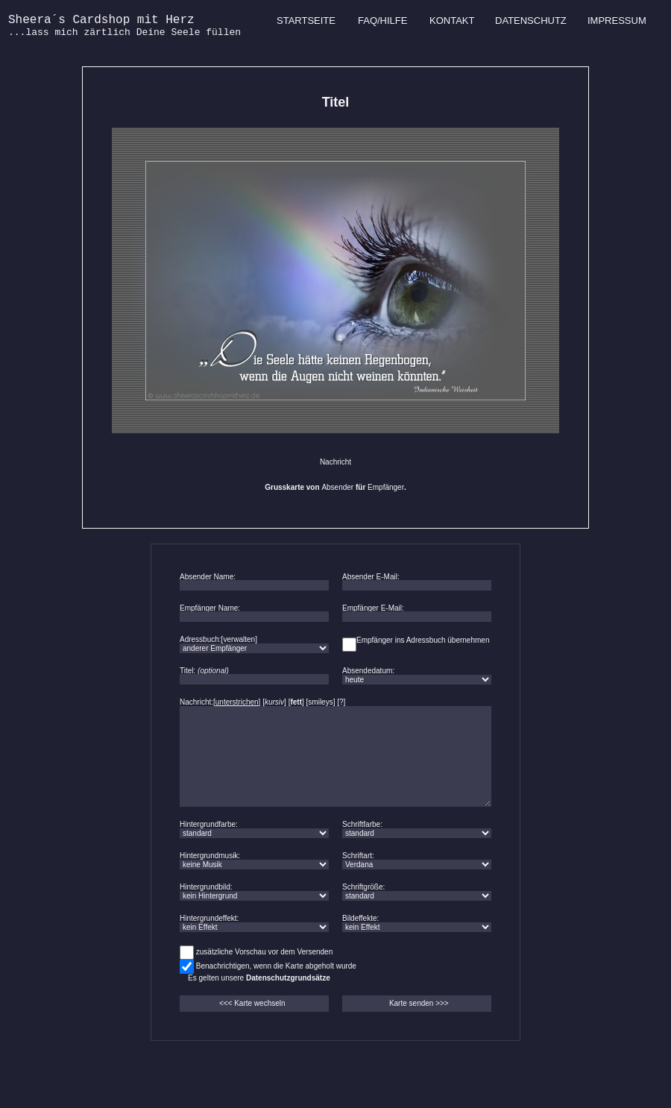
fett (296, 702)
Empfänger (386, 487)
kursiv (274, 702)
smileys (320, 702)
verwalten (239, 639)
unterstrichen (237, 702)
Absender (337, 487)
